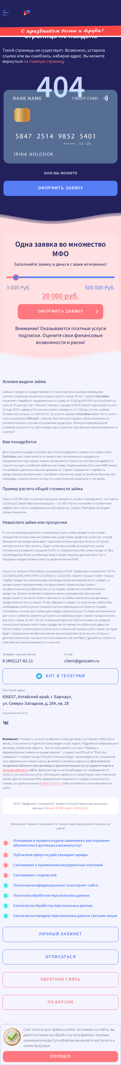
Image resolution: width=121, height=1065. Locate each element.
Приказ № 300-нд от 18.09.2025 (66, 808)
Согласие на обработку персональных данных (48, 906)
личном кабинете (15, 770)
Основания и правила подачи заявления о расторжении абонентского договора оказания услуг (56, 843)
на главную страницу (44, 61)
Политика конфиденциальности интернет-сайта (50, 885)
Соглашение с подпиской (30, 875)
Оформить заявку (60, 311)
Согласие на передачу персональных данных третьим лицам (60, 916)
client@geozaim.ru (81, 661)
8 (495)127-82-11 (18, 661)
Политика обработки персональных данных (46, 896)
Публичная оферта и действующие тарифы (45, 855)
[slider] (16, 277)
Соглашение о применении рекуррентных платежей (53, 865)
